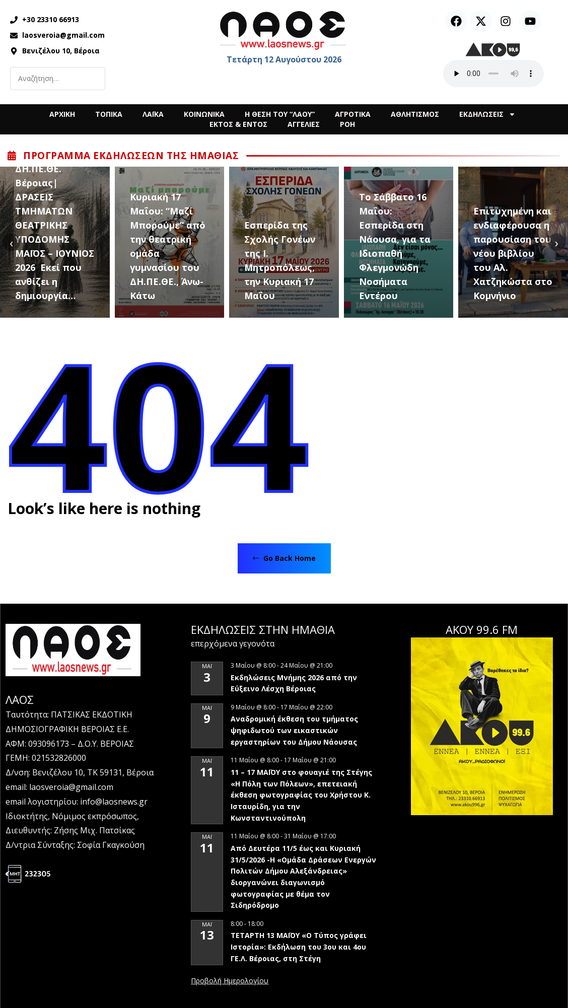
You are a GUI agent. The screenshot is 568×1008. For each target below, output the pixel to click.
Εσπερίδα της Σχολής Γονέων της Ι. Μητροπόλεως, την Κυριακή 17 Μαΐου (279, 260)
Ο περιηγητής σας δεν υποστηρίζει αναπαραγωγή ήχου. (493, 73)
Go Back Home (284, 558)
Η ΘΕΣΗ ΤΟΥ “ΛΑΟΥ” (280, 114)
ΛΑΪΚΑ (153, 114)
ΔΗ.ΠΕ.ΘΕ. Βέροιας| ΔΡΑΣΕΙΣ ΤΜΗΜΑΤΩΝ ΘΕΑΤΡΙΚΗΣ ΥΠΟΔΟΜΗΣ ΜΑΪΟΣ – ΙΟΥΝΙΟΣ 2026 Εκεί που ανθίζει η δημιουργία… (54, 232)
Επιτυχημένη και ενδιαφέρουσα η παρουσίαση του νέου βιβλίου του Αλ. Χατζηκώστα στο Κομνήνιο (512, 253)
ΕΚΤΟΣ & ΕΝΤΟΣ (238, 124)
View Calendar (229, 981)
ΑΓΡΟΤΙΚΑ (353, 114)
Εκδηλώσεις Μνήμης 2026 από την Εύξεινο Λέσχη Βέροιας (294, 683)
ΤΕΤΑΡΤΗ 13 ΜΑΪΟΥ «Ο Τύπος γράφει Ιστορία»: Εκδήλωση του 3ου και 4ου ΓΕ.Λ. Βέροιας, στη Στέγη (299, 946)
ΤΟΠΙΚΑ (108, 114)
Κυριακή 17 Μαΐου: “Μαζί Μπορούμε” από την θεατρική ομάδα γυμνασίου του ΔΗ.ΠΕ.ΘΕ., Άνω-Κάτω (167, 246)
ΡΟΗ (347, 124)
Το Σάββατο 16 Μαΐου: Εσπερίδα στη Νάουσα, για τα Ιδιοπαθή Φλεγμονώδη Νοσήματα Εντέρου (395, 246)
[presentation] (11, 242)
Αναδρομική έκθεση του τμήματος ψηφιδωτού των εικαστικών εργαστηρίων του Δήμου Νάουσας (294, 730)
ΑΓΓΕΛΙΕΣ (304, 124)
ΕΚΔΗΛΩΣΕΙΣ (487, 114)
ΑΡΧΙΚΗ (62, 114)
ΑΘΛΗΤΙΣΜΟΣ (415, 114)
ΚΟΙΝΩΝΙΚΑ (204, 114)
